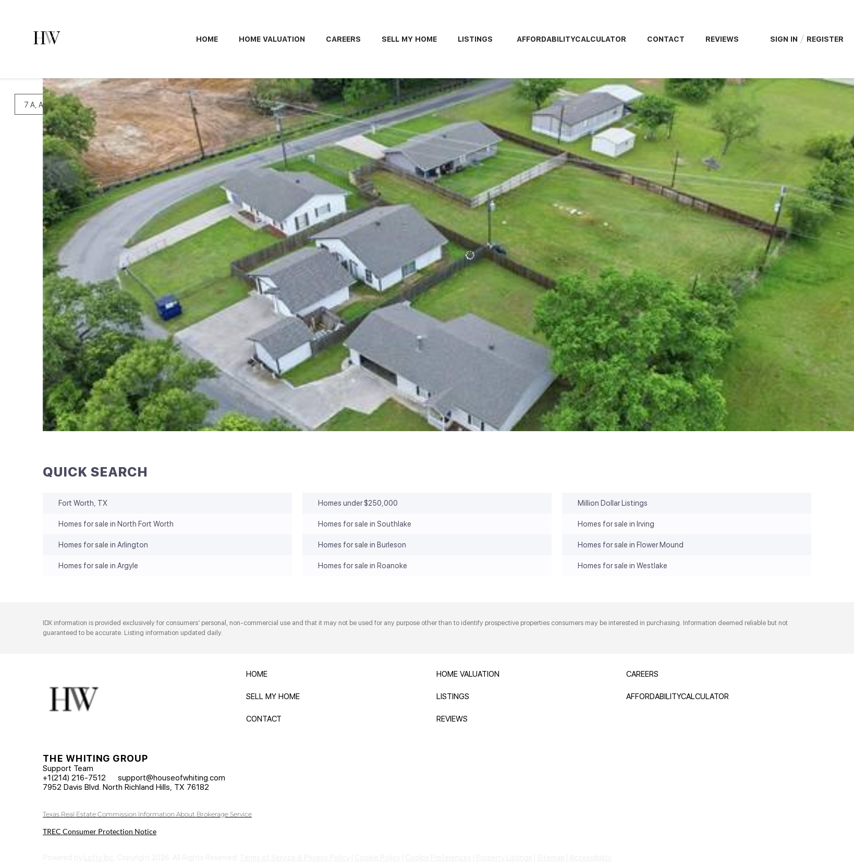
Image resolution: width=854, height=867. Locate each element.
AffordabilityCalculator (571, 39)
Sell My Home (409, 39)
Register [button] (825, 39)
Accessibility (590, 857)
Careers (343, 39)
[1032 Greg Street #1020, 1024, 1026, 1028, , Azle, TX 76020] (50, 340)
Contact (666, 39)
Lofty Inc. (99, 857)
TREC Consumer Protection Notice (99, 831)
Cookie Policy (377, 857)
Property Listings (504, 857)
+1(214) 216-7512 (74, 778)
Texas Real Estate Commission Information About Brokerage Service (147, 814)
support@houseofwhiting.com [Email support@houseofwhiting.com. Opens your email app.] (171, 778)
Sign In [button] (784, 39)
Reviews (722, 39)
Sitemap (551, 857)
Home (207, 39)
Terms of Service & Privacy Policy (295, 857)
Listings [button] (475, 39)
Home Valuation (272, 39)
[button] (259, 676)
